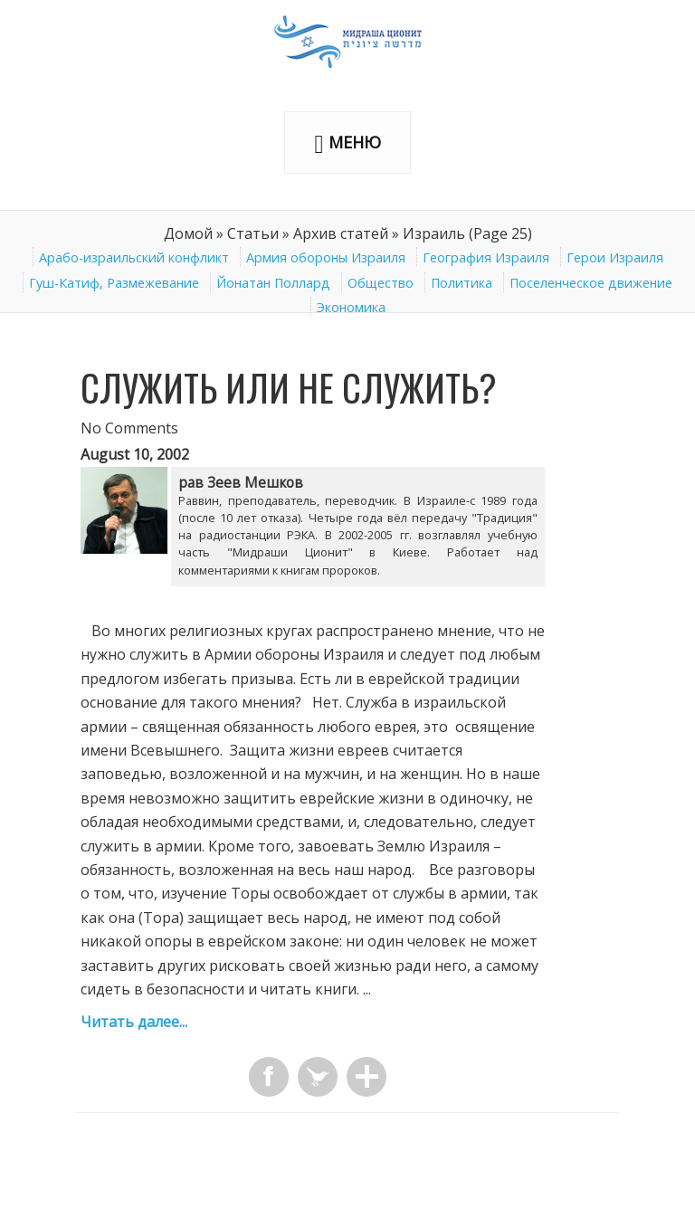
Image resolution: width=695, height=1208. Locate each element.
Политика (461, 282)
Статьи (253, 233)
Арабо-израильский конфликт (134, 257)
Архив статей (340, 233)
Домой (188, 233)
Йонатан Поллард (273, 282)
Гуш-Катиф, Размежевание (114, 282)
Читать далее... (134, 1022)
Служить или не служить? (289, 387)
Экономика (351, 307)
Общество (381, 282)
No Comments (129, 428)
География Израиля (486, 257)
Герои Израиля (614, 257)
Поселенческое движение (590, 282)
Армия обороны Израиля (325, 257)
